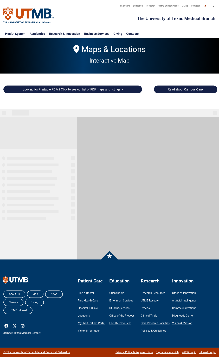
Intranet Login (207, 352)
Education (138, 5)
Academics (37, 33)
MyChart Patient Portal (91, 323)
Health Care (124, 5)
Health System (15, 33)
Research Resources (153, 293)
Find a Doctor (86, 293)
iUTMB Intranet (18, 310)
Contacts (195, 5)
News (54, 294)
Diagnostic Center (183, 315)
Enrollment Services (121, 300)
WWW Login (189, 352)
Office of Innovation (184, 293)
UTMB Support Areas (168, 5)
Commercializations (184, 308)
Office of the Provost (121, 315)
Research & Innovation (64, 33)
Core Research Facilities (155, 323)
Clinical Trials (149, 315)
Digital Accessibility (167, 352)
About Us (14, 294)
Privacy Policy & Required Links (134, 352)
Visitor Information (89, 330)
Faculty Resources (120, 323)
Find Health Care (88, 300)
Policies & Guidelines (153, 330)
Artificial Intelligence (184, 300)
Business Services (96, 33)
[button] (212, 6)
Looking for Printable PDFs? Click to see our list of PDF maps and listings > (73, 89)
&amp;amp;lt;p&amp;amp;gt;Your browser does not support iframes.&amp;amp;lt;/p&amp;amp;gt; (109, 184)
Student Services (119, 308)
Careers (13, 302)
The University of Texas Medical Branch (176, 18)
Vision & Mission (182, 323)
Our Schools (116, 293)
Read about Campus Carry (186, 89)
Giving (185, 5)
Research (150, 5)
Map (35, 294)
